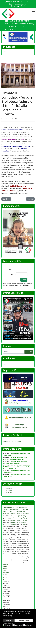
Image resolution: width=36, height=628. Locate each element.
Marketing (28, 625)
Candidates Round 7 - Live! (6, 509)
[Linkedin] (21, 6)
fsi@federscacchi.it (24, 2)
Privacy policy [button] (7, 615)
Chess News (6, 513)
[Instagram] (24, 6)
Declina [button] (8, 620)
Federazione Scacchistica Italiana (12, 441)
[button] (30, 37)
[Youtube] (18, 6)
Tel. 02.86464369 (12, 2)
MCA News (9, 492)
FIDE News (9, 488)
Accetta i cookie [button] (24, 620)
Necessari (8, 625)
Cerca (29, 352)
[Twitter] (15, 6)
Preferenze (18, 625)
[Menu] (33, 12)
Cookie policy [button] (25, 613)
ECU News (9, 490)
